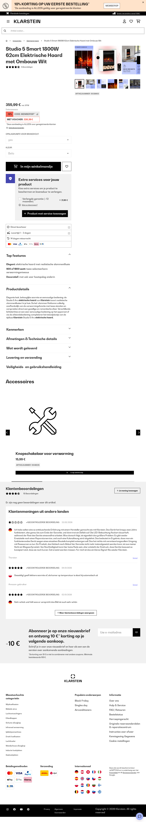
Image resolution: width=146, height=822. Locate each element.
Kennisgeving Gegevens (122, 741)
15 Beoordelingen (28, 67)
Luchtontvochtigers (16, 718)
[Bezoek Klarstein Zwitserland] (88, 777)
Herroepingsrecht (119, 724)
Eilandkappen (13, 723)
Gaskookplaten (14, 759)
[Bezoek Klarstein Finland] (99, 790)
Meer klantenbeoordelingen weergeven (76, 617)
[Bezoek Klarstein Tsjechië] (94, 783)
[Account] (124, 21)
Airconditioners (83, 715)
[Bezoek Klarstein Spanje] (76, 783)
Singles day (81, 710)
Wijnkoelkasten (14, 709)
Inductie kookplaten (16, 755)
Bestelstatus (116, 719)
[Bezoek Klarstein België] (76, 797)
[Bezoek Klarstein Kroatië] (82, 790)
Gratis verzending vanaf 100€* (125, 13)
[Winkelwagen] (138, 21)
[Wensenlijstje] (131, 21)
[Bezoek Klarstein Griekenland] (99, 797)
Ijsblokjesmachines (16, 736)
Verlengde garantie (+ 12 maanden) (35, 200)
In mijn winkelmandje (33, 166)
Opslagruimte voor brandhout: (22, 134)
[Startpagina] (9, 41)
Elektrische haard (37, 41)
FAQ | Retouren (117, 715)
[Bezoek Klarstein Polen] (76, 790)
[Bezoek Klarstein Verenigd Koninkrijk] (82, 783)
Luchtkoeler (12, 746)
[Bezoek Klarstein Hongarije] (99, 783)
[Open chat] (139, 816)
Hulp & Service (117, 710)
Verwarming (18, 41)
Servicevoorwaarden (117, 780)
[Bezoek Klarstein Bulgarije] (94, 790)
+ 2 (134, 84)
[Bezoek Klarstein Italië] (99, 777)
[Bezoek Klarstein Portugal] (88, 797)
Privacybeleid (114, 778)
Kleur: (9, 147)
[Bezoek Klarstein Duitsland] (76, 777)
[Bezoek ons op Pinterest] (36, 816)
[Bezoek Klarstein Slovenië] (94, 797)
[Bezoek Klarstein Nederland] (82, 797)
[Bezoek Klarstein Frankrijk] (94, 777)
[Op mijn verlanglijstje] (66, 166)
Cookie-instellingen (119, 746)
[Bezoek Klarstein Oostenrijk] (82, 777)
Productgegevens (12, 109)
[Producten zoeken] (73, 30)
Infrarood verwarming (18, 732)
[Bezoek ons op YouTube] (27, 816)
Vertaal (134, 567)
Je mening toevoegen (123, 495)
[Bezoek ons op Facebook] (18, 816)
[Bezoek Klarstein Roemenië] (88, 790)
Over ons (114, 705)
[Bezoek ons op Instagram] (9, 816)
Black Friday (81, 705)
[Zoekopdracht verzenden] (5, 30)
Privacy (57, 814)
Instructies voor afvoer (121, 736)
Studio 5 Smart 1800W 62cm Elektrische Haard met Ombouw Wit (79, 41)
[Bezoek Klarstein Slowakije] (88, 783)
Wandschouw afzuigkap (19, 750)
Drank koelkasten (15, 741)
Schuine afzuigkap (16, 727)
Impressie (90, 814)
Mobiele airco (13, 713)
